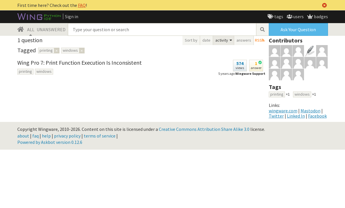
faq (35, 136)
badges (320, 16)
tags (278, 16)
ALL (30, 29)
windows (44, 71)
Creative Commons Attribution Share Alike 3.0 (204, 129)
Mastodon (310, 111)
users (298, 16)
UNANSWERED (51, 29)
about (23, 136)
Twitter (276, 116)
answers (243, 40)
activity (221, 40)
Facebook (317, 116)
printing (25, 71)
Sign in (71, 16)
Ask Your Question (298, 29)
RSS (258, 40)
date (206, 40)
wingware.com (283, 111)
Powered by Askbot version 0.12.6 (49, 142)
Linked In (296, 116)
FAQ (82, 5)
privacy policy (67, 136)
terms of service (99, 136)
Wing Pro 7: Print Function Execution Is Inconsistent (79, 62)
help (46, 136)
